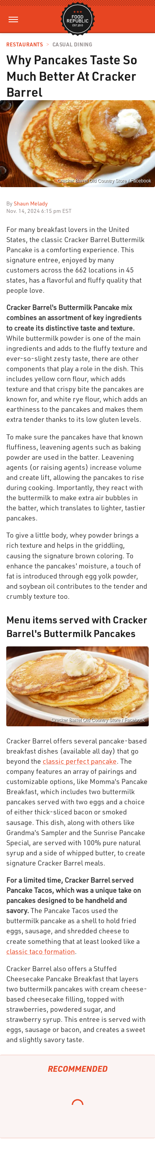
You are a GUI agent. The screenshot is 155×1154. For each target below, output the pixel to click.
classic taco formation (40, 951)
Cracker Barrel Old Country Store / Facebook (104, 181)
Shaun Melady (31, 203)
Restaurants (24, 44)
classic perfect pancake (80, 761)
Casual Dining (72, 44)
